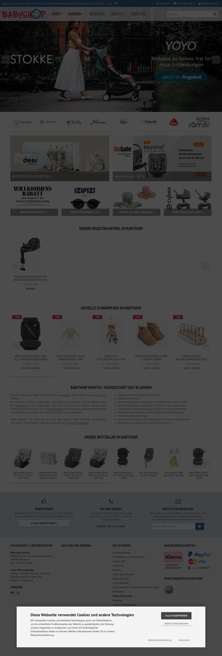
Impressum (184, 640)
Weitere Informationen (176, 623)
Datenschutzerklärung (160, 640)
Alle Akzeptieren (176, 615)
